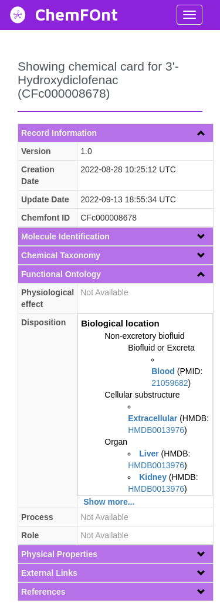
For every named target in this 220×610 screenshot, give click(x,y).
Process (37, 517)
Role (30, 535)
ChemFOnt (76, 14)
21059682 (169, 383)
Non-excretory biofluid (144, 336)
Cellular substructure (142, 394)
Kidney (153, 477)
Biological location (120, 323)
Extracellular (152, 418)
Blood (163, 371)
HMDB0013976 (156, 430)
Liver (148, 453)
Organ (115, 441)
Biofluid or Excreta (161, 347)
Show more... (108, 501)
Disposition (43, 322)
